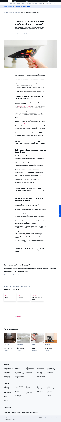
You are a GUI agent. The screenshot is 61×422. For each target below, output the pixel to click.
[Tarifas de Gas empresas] (41, 369)
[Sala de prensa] (30, 387)
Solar (25, 3)
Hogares (10, 1)
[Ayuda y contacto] (19, 368)
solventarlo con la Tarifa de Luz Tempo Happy (27, 234)
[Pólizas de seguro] (52, 372)
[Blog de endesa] (11, 12)
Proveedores (40, 1)
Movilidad (18, 3)
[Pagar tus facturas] (19, 372)
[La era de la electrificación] (52, 388)
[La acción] (19, 388)
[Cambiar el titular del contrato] (19, 376)
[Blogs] (7, 12)
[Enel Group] (5, 412)
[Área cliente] (54, 3)
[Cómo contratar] (19, 369)
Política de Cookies (11, 417)
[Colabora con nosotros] (41, 395)
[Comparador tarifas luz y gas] (8, 368)
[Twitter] (20, 33)
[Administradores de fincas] (41, 376)
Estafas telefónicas (48, 3)
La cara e (49, 386)
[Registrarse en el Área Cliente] (19, 373)
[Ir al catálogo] (7, 277)
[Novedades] (19, 387)
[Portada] (52, 387)
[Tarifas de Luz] (8, 369)
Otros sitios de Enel (7, 410)
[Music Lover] (52, 394)
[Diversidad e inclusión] (41, 388)
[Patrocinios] (30, 393)
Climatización (29, 3)
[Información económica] (19, 390)
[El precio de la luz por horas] (30, 368)
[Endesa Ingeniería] (41, 377)
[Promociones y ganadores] (52, 371)
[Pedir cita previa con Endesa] (19, 375)
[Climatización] (17, 12)
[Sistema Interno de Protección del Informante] (19, 396)
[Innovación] (8, 396)
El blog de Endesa (28, 367)
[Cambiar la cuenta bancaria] (19, 377)
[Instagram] (56, 417)
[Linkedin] (22, 33)
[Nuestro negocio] (8, 388)
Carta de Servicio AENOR (8, 418)
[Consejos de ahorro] (30, 372)
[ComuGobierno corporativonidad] (19, 392)
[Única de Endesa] (8, 375)
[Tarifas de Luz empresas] (41, 368)
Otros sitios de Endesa (7, 407)
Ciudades (44, 1)
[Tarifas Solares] (8, 373)
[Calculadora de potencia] (19, 379)
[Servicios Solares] (41, 372)
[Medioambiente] (8, 397)
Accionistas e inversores (19, 386)
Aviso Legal (5, 417)
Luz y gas (11, 3)
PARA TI (22, 3)
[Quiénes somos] (8, 387)
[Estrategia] (8, 390)
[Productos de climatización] (41, 373)
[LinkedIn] (54, 417)
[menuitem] (10, 1)
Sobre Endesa (6, 386)
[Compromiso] (8, 393)
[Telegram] (27, 33)
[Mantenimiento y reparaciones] (41, 371)
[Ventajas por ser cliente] (52, 369)
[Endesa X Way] (6, 409)
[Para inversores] (19, 391)
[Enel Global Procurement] (34, 412)
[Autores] (52, 390)
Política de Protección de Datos (20, 417)
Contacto (14, 418)
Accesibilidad (29, 417)
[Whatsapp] (24, 33)
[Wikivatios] (52, 395)
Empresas (38, 367)
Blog (43, 3)
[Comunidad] (8, 399)
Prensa (22, 1)
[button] (57, 3)
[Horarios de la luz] (30, 371)
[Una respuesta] (52, 391)
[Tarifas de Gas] (8, 371)
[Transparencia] (8, 400)
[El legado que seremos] (52, 392)
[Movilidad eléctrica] (8, 376)
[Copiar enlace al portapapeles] (29, 33)
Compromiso (40, 3)
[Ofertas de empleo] (41, 391)
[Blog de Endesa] (30, 369)
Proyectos (27, 391)
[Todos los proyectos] (30, 392)
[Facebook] (17, 33)
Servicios (14, 3)
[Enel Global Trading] (18, 412)
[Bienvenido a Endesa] (52, 368)
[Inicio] (4, 12)
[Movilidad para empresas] (41, 375)
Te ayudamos (34, 3)
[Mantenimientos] (8, 379)
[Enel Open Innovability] (25, 412)
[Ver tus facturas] (19, 371)
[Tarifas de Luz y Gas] (8, 372)
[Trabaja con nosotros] (41, 390)
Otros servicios (50, 367)
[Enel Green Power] (11, 412)
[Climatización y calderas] (8, 377)
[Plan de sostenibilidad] (8, 395)
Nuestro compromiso (7, 392)
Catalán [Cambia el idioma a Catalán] (44, 417)
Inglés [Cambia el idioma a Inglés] (47, 417)
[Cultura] (41, 387)
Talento (35, 1)
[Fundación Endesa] (12, 409)
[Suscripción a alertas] (30, 388)
